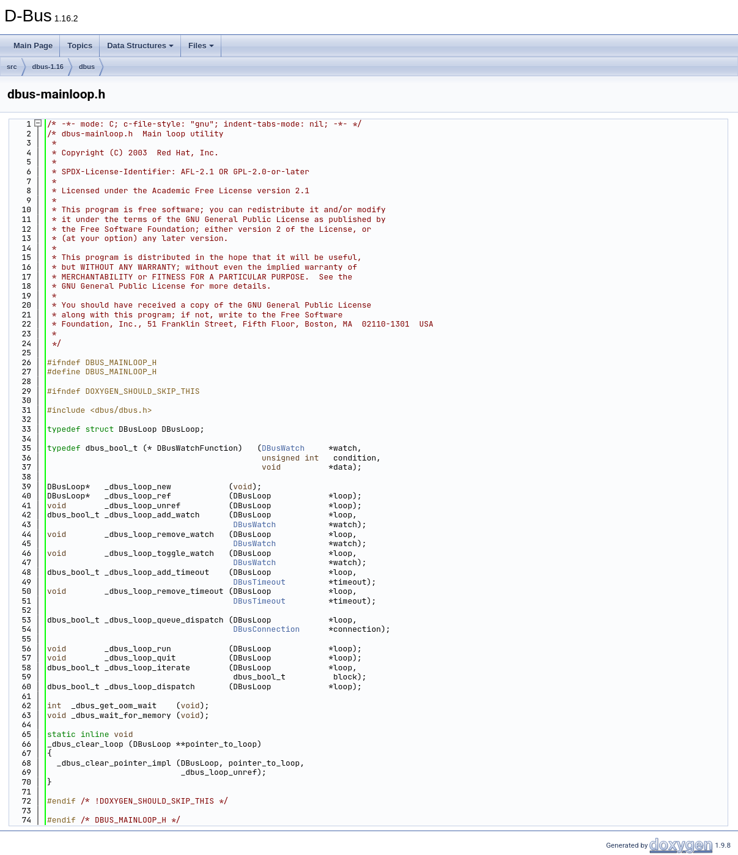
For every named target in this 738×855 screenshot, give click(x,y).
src (12, 66)
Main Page (33, 45)
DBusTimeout (259, 582)
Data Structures (140, 45)
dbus (87, 66)
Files (201, 45)
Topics (79, 45)
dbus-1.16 (48, 66)
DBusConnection (266, 629)
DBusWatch (283, 448)
